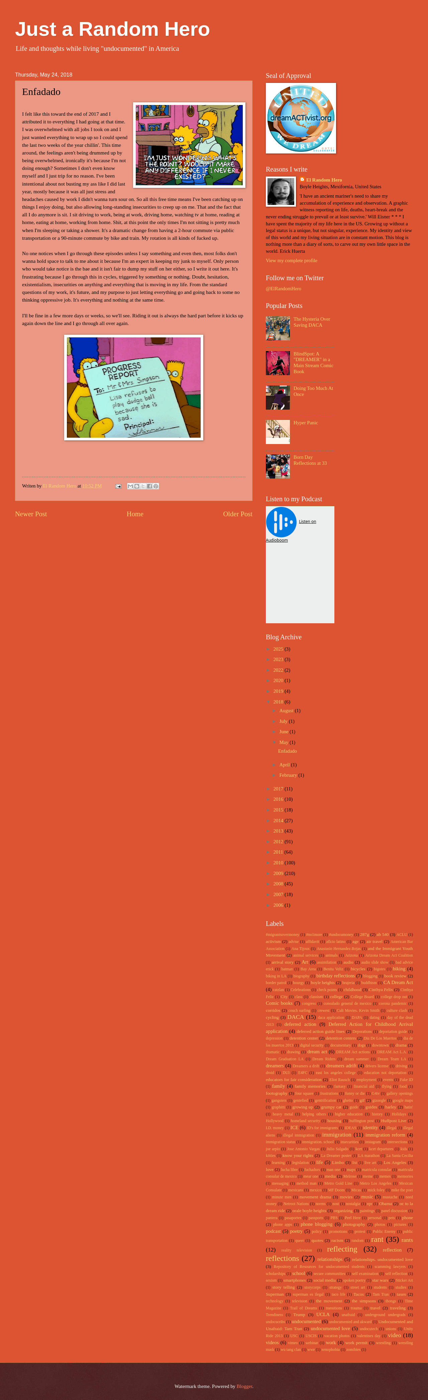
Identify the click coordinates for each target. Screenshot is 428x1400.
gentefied (300, 1100)
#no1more (314, 935)
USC (294, 1336)
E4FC (302, 1073)
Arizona (351, 955)
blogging (370, 976)
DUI (286, 1073)
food (403, 1086)
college (336, 996)
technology (274, 1301)
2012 (279, 841)
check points (327, 990)
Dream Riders (323, 1059)
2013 (279, 831)
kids (404, 1149)
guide (353, 1107)
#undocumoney (341, 935)
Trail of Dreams (303, 1308)
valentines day (368, 1336)
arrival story (283, 962)
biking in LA (276, 976)
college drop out (394, 997)
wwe (311, 1350)
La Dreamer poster (336, 1156)
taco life (338, 1294)
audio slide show (374, 962)
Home (135, 514)
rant (377, 1239)
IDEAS (350, 1128)
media (330, 1176)
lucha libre (289, 1170)
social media (324, 1280)
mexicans (295, 1190)
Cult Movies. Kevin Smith (358, 1010)
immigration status (280, 1142)
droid (270, 1073)
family (278, 1086)
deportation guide (393, 1032)
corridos (273, 1010)
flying (386, 1086)
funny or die (355, 1093)
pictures (400, 1224)
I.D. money (275, 1128)
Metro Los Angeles (376, 1183)
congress (309, 1003)
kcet (358, 1149)
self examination (365, 1274)
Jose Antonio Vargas (303, 1149)
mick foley (376, 1190)
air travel (374, 941)
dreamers (275, 1065)
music (367, 1196)
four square (304, 1093)
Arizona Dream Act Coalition (389, 955)
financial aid (364, 1086)
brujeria (348, 983)
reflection (392, 1250)
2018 (279, 702)
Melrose (349, 1176)
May (284, 742)
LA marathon (368, 1156)
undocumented (306, 1321)
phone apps (282, 1224)
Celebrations (300, 990)
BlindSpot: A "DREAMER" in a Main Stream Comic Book (313, 362)
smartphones (295, 1280)
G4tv (376, 1093)
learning (278, 1163)
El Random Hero (324, 180)
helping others (314, 1114)
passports (316, 1218)
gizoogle (379, 1100)
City (284, 997)
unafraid (348, 1315)
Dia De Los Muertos (380, 1038)
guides (371, 1106)
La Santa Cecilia (400, 1156)
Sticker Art (404, 1280)
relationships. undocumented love (382, 1259)
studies (400, 1287)
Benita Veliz (333, 969)
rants (407, 1239)
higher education (349, 1114)
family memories (310, 1086)
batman (287, 969)
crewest (324, 1010)
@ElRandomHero (283, 288)
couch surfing (299, 1010)
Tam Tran (381, 1294)
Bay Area (308, 969)
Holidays (399, 1114)
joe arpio (273, 1149)
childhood (352, 989)
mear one (311, 1176)
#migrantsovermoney (282, 935)
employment (366, 1080)
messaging (280, 1183)
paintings (367, 1211)
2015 (279, 810)
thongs (391, 1301)
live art (370, 1163)
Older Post (237, 514)
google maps (403, 1100)
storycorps (312, 1287)
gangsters (279, 1100)
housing (334, 1120)
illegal (391, 1128)
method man (306, 1183)
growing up (302, 1106)
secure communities (329, 1274)
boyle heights (323, 982)
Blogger (244, 1386)
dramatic (273, 1052)
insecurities (349, 1142)
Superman (275, 1294)
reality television (297, 1250)
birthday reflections (335, 975)
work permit (356, 1342)
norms (320, 1204)
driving (401, 1066)
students (380, 1287)
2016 (279, 799)
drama (401, 1045)
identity (370, 1127)
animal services (305, 955)
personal (374, 1218)
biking (399, 968)
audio (348, 962)
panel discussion (394, 1211)
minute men (282, 1197)
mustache (390, 1197)
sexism (271, 1280)
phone (407, 1217)
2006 (279, 905)
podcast (273, 1231)
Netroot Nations (296, 1204)
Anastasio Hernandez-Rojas (339, 949)
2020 (279, 680)
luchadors (312, 1170)
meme (368, 1176)
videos (272, 1342)
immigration (336, 1134)
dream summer (356, 1059)
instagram (373, 1142)
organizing (343, 1210)
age (355, 941)
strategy (335, 1287)
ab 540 (383, 934)
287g (364, 934)
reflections (282, 1258)
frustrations (329, 1093)
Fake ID (406, 1080)
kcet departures (381, 1149)
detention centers (341, 1038)
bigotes (379, 969)
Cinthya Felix (381, 989)
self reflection (396, 1274)
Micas (356, 1190)
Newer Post (31, 514)
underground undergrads (385, 1315)
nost (335, 1204)
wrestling (383, 1343)
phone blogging (316, 1224)
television (299, 1301)
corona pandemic (393, 1003)
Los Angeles (395, 1162)
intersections (397, 1142)
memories (405, 1176)
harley (390, 1106)
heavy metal (283, 1114)
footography (277, 1093)
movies (346, 1196)
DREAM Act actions (353, 1052)
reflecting (342, 1249)
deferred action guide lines (321, 1031)
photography (354, 1224)
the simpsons (364, 1300)
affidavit (312, 942)
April (285, 764)
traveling (398, 1307)
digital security (312, 1045)
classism (316, 997)
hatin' (408, 1107)
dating (375, 1017)
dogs (361, 1045)
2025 (279, 649)
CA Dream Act (398, 982)
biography (302, 976)
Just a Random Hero (112, 29)
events (388, 1080)
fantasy (340, 1086)
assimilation (326, 962)
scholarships (275, 1274)
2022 (279, 670)
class (298, 997)
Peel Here (352, 1218)
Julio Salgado (337, 1149)
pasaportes (293, 1218)
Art (305, 962)
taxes (401, 1294)
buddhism (369, 983)
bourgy (298, 983)
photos (380, 1224)
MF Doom (336, 1190)
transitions (334, 1308)
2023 (279, 659)
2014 (279, 820)
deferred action (300, 1024)
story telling (284, 1287)
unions (391, 1329)
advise (294, 942)
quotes (317, 1240)
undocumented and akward (350, 1322)
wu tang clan (291, 1350)
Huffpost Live (393, 1120)
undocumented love (330, 1328)
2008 (279, 883)
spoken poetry (354, 1280)
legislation (300, 1163)
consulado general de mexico (347, 1003)
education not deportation (385, 1073)
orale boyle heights (309, 1210)
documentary (340, 1045)
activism (273, 941)
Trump (299, 1314)
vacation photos (337, 1336)
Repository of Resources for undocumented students (319, 1267)
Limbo (338, 1162)
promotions (338, 1231)
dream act (317, 1051)
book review (395, 975)
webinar (312, 1343)
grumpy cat (331, 1106)
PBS (333, 1218)
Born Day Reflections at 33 (310, 460)
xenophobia (330, 1350)
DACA (295, 1016)
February (288, 775)
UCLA (323, 1314)
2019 (279, 691)
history (377, 1114)
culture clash (397, 1010)
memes (385, 1176)
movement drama (315, 1196)
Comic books (279, 1003)
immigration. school (318, 1142)
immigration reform (385, 1135)
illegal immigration (298, 1135)
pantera (272, 1218)
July (284, 721)
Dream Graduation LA (285, 1059)
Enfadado (287, 751)
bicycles (358, 968)
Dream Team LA (392, 1059)
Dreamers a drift (306, 1066)
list (354, 1163)
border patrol (276, 983)
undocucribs (275, 1322)
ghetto (348, 1100)
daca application (331, 1017)
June (284, 731)
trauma (356, 1308)
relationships (329, 1259)
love (270, 1169)
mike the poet (402, 1190)
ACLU (402, 935)
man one (333, 1170)
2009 (279, 873)
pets (392, 1218)
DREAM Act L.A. (392, 1052)
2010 (279, 862)
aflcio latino (335, 942)
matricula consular (377, 1170)
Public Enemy (384, 1231)
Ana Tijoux (301, 949)
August (287, 710)
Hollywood (275, 1121)
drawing (293, 1052)
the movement (329, 1300)
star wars (380, 1280)
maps (351, 1170)
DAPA (357, 1017)
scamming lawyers (390, 1267)
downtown (380, 1045)
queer (299, 1241)
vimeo (293, 1343)
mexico (316, 1190)
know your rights (298, 1155)
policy (316, 1231)
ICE (295, 1127)
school (298, 1273)
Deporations (362, 1032)
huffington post (361, 1121)
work (331, 1342)
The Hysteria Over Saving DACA (312, 322)
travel (375, 1307)
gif (362, 1100)
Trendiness (274, 1315)
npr (369, 1204)
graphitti (278, 1107)
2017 (279, 788)
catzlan (278, 990)
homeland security (305, 1121)
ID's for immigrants (322, 1128)
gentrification (325, 1100)
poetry (296, 1231)
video (394, 1335)
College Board (362, 997)
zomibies (353, 1350)
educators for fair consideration (294, 1079)
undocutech (369, 1329)
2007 (279, 894)
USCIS (311, 1336)
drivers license (377, 1066)
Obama (385, 1203)
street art (357, 1287)
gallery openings (400, 1093)
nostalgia (353, 1204)
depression (274, 1038)
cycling (272, 1017)
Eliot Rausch (339, 1080)
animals (331, 955)
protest (360, 1231)
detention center (304, 1038)
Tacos (358, 1294)
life (319, 1162)
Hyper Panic (306, 422)
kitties (271, 1156)
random (358, 1241)
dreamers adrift (341, 1065)
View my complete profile (291, 260)
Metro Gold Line (338, 1183)
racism (337, 1240)
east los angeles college (336, 1073)
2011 (279, 852)
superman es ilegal (308, 1294)
